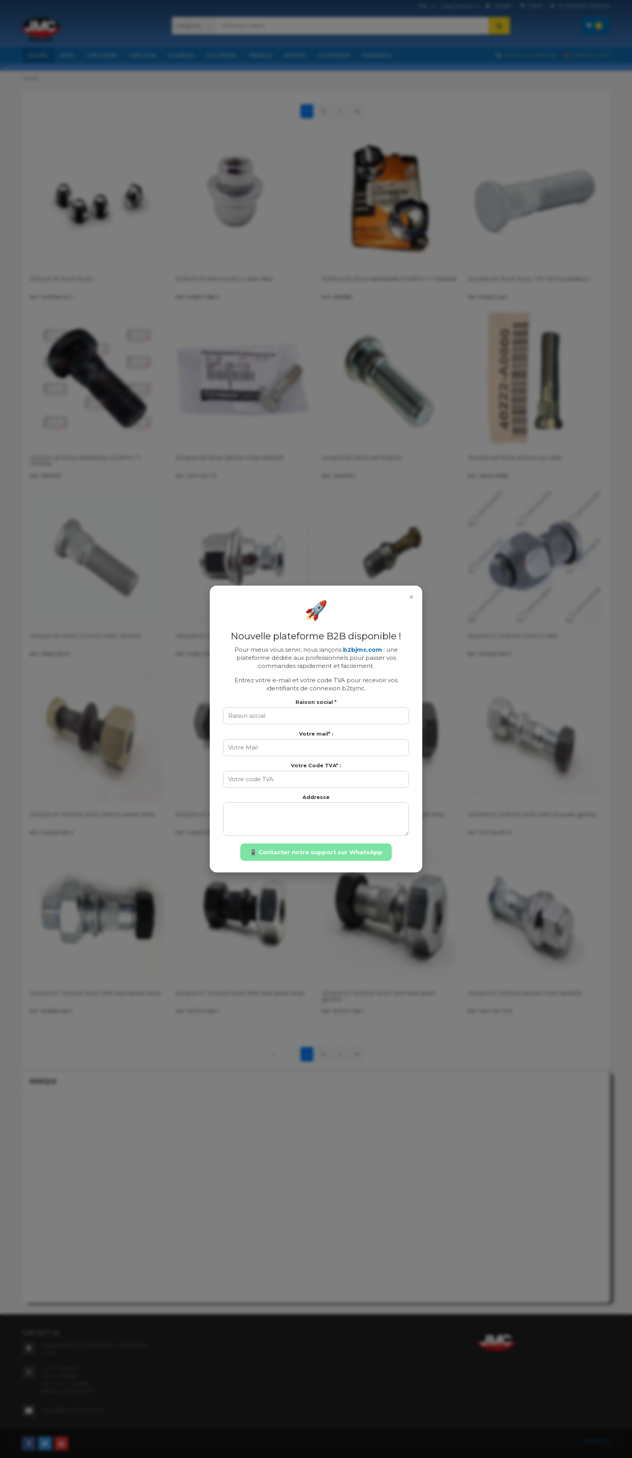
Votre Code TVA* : (316, 765)
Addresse (316, 797)
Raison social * (316, 702)
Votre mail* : (316, 734)
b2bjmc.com (362, 649)
